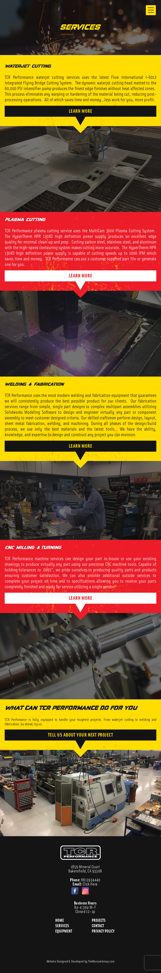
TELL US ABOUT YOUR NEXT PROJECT (80, 734)
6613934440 (85, 880)
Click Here (85, 884)
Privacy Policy (103, 930)
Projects (99, 920)
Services (62, 925)
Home (59, 920)
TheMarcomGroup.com (101, 961)
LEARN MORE (80, 110)
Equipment (64, 930)
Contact (98, 925)
